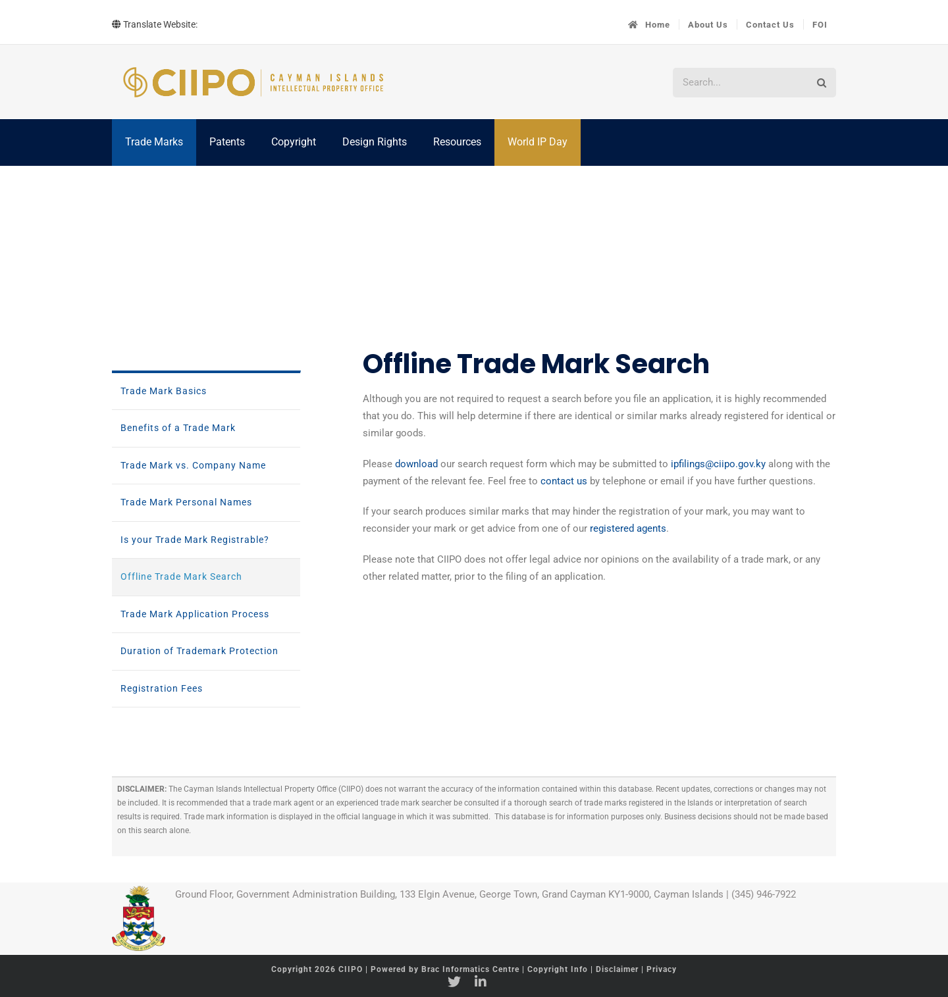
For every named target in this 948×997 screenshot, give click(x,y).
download (416, 464)
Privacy (661, 969)
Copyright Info (559, 969)
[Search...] (739, 82)
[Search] (821, 82)
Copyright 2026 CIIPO (318, 969)
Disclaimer (617, 969)
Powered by (445, 969)
